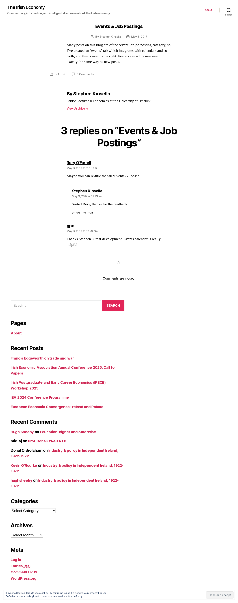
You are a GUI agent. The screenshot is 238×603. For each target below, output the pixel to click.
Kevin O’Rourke (24, 465)
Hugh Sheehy (23, 431)
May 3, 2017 (139, 37)
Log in (16, 559)
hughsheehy (22, 480)
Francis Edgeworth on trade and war (44, 358)
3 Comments (85, 74)
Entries (21, 565)
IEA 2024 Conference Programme (41, 397)
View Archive (77, 108)
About (208, 10)
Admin (62, 74)
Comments (25, 572)
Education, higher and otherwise (70, 431)
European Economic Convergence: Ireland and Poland (59, 406)
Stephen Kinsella (110, 37)
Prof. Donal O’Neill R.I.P (48, 441)
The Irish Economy (26, 7)
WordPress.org (24, 578)
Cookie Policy (75, 596)
